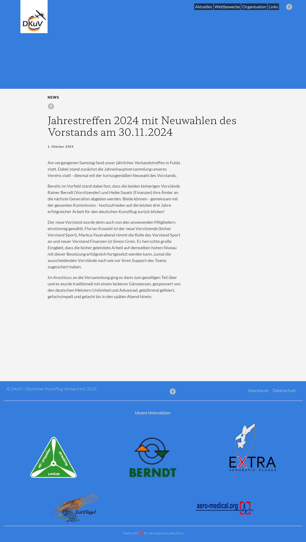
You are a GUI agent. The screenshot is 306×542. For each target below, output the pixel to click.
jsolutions (176, 533)
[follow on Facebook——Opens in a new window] (290, 7)
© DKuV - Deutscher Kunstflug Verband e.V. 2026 (52, 388)
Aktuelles (203, 6)
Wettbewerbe (227, 6)
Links (273, 6)
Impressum (258, 390)
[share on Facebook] (51, 106)
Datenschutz (284, 390)
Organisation (254, 6)
